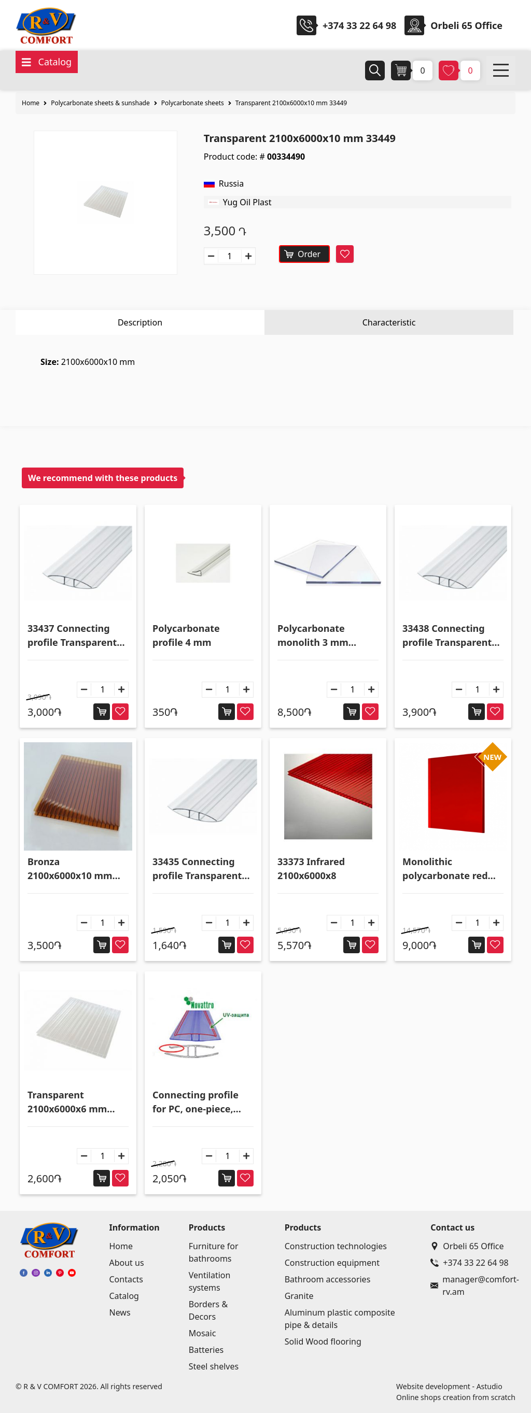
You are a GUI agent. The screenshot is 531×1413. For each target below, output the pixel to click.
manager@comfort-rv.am (470, 1285)
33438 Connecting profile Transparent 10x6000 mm (447, 635)
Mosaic (202, 1333)
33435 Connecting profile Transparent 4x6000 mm (197, 869)
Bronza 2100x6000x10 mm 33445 (70, 869)
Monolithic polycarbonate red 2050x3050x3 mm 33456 (445, 869)
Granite (299, 1296)
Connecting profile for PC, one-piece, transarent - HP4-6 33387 (195, 1102)
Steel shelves (214, 1366)
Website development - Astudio (449, 1386)
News (119, 1312)
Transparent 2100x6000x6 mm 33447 (67, 1102)
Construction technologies (336, 1246)
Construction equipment (332, 1262)
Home (30, 102)
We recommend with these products (102, 478)
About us (126, 1262)
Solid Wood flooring (323, 1341)
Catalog (124, 1296)
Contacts (126, 1279)
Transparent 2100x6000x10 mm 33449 (291, 102)
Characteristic (389, 322)
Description (140, 322)
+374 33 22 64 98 (359, 25)
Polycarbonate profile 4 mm (186, 635)
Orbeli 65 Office (467, 1246)
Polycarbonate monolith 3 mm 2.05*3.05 (312, 635)
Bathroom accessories (328, 1279)
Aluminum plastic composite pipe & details (340, 1319)
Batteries (206, 1349)
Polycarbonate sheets (192, 102)
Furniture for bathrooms (214, 1252)
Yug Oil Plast (247, 202)
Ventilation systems (210, 1281)
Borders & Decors (208, 1310)
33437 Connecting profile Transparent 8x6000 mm (72, 635)
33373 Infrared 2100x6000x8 (311, 868)
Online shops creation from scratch (455, 1397)
